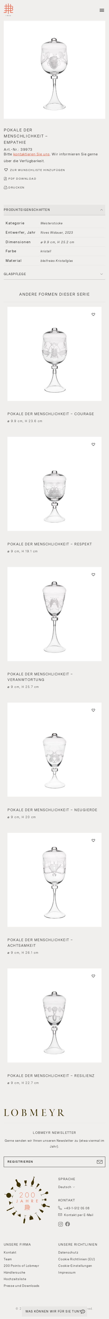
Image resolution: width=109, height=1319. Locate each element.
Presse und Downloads (22, 1286)
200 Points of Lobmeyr (21, 1266)
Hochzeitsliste (15, 1279)
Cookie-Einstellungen (75, 1266)
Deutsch (64, 1187)
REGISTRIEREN (54, 1161)
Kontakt (10, 1252)
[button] (54, 70)
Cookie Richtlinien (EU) (76, 1259)
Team (8, 1259)
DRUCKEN (16, 187)
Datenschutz (68, 1252)
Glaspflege (15, 274)
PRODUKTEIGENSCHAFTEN (27, 210)
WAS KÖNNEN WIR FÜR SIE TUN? (53, 1311)
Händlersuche (14, 1272)
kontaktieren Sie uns (31, 154)
